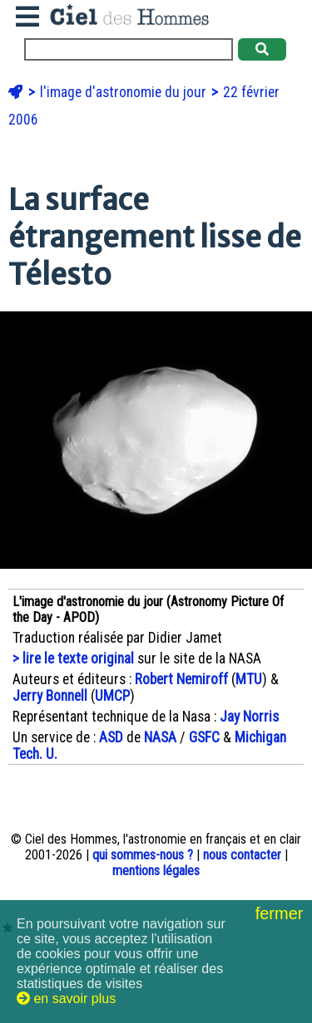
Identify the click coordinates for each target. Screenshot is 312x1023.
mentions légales (156, 871)
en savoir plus (66, 998)
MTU (248, 679)
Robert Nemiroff (181, 679)
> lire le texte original (73, 658)
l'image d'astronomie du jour (125, 92)
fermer (281, 913)
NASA (160, 737)
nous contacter (242, 855)
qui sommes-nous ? (142, 855)
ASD (111, 737)
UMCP (112, 696)
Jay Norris (249, 716)
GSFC (204, 737)
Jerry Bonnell (49, 696)
